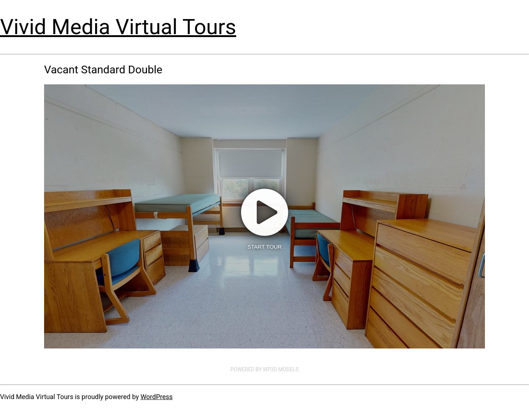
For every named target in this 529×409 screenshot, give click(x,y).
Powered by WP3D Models (265, 369)
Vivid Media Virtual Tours (118, 26)
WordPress (156, 397)
